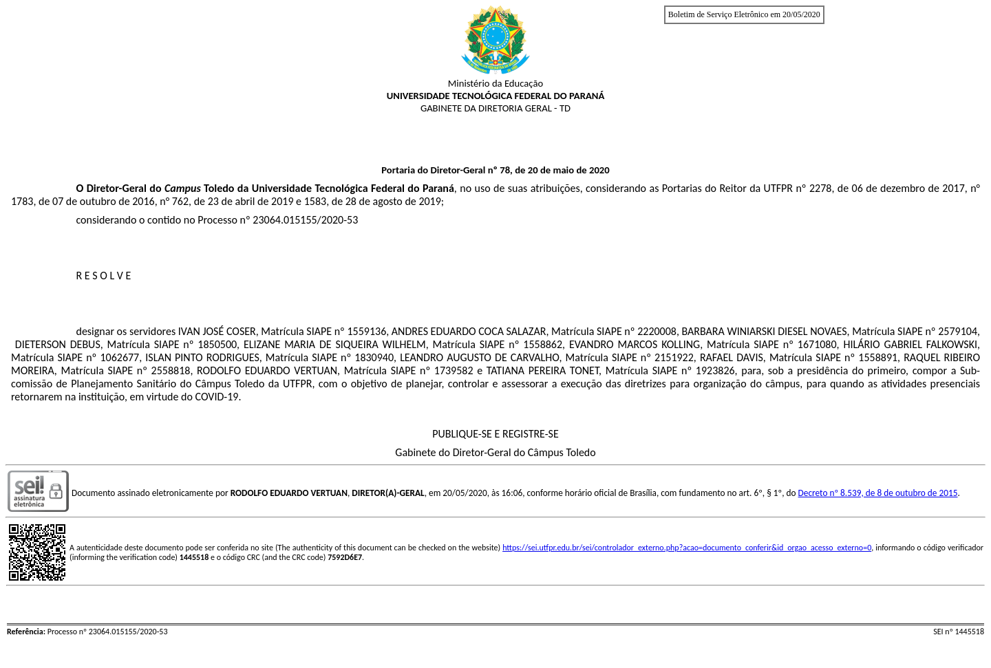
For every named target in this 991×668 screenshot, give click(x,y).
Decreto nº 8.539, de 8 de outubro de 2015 (878, 493)
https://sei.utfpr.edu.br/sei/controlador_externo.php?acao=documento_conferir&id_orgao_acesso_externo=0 (686, 547)
